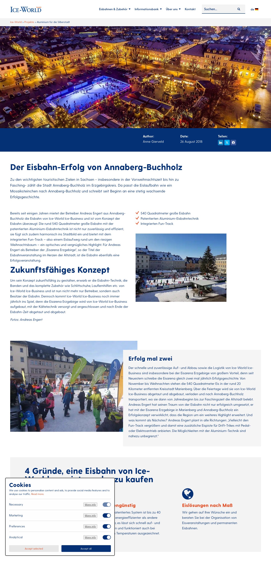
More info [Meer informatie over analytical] (90, 537)
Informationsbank (147, 9)
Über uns (172, 9)
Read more (37, 493)
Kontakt (190, 9)
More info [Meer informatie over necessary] (90, 504)
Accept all (86, 548)
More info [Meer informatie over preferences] (90, 526)
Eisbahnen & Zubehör (113, 9)
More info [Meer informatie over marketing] (90, 515)
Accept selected (34, 548)
